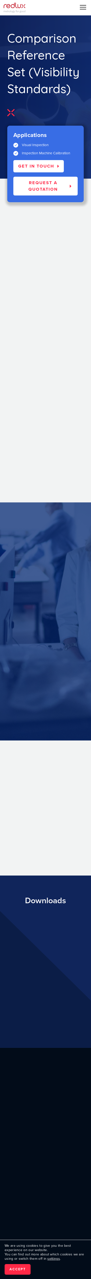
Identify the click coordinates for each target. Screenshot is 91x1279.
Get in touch (36, 166)
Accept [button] (17, 1269)
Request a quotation (43, 186)
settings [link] (53, 1259)
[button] (83, 7)
